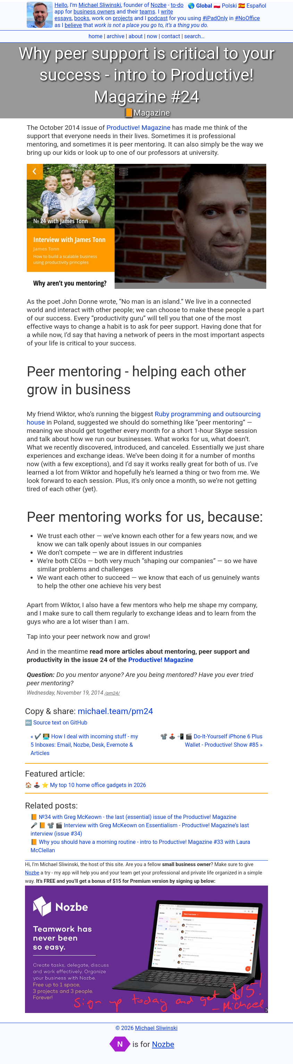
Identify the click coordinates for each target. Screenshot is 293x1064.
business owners (94, 11)
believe (73, 25)
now (152, 36)
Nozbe (159, 5)
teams (147, 11)
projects (123, 18)
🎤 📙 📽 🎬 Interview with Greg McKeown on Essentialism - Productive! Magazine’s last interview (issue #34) (140, 829)
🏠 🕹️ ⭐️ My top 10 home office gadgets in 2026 (85, 785)
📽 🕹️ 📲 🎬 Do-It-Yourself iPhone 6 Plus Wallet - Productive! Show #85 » (211, 740)
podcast (158, 18)
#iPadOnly (215, 18)
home (95, 36)
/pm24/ (112, 693)
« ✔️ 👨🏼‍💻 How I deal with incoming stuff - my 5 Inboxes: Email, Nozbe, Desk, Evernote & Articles (84, 744)
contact (170, 36)
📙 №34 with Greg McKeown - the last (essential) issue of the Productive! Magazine (133, 817)
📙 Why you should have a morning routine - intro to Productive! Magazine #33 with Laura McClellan (140, 846)
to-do (177, 5)
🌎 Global (200, 5)
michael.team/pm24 (115, 711)
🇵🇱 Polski (225, 5)
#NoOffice (247, 18)
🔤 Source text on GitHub (56, 722)
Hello (61, 5)
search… (194, 36)
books (82, 18)
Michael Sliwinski (99, 5)
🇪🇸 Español (252, 5)
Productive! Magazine (138, 128)
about (135, 36)
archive (115, 36)
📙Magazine (146, 113)
